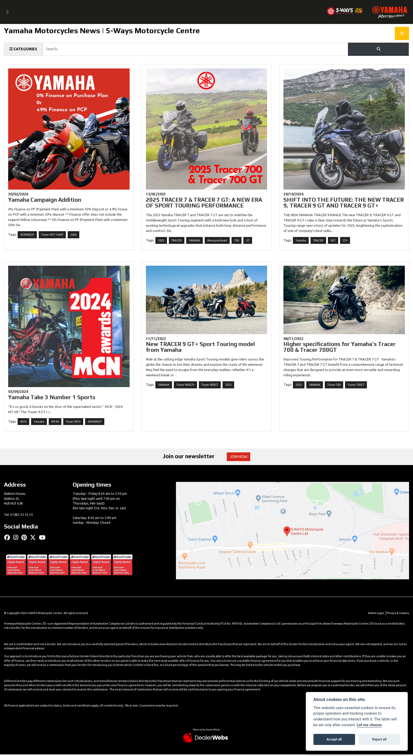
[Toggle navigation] (8, 12)
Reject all (379, 739)
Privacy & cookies (398, 614)
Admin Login (375, 614)
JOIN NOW (239, 458)
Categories (23, 49)
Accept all (334, 739)
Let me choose (369, 725)
